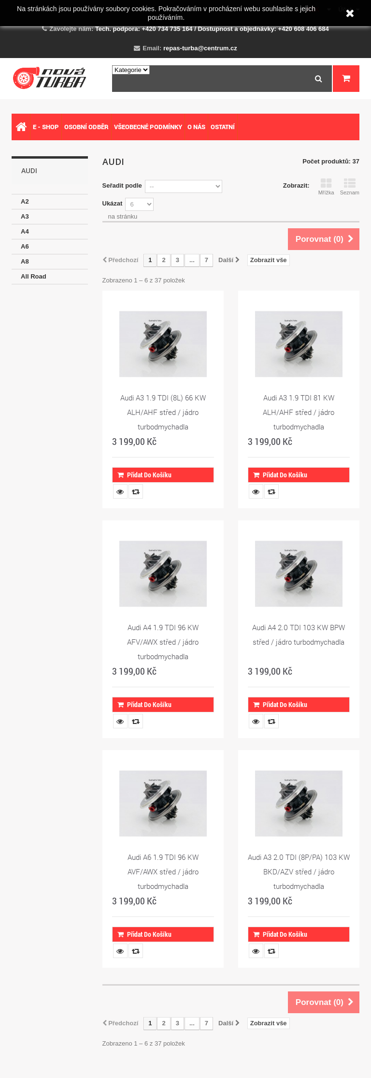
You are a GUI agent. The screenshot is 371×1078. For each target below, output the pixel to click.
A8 (25, 261)
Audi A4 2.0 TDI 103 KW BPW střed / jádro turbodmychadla (298, 634)
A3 (25, 216)
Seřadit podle (122, 185)
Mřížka (326, 186)
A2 (25, 201)
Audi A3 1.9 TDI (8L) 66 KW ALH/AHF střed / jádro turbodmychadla (163, 412)
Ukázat (112, 203)
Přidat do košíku (144, 474)
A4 (25, 231)
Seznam (349, 186)
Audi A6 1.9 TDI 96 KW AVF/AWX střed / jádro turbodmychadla (163, 871)
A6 (25, 246)
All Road (33, 276)
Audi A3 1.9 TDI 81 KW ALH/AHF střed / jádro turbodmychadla (298, 412)
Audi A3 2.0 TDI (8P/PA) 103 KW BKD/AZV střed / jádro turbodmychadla (299, 871)
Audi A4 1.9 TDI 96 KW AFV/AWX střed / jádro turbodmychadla (163, 641)
